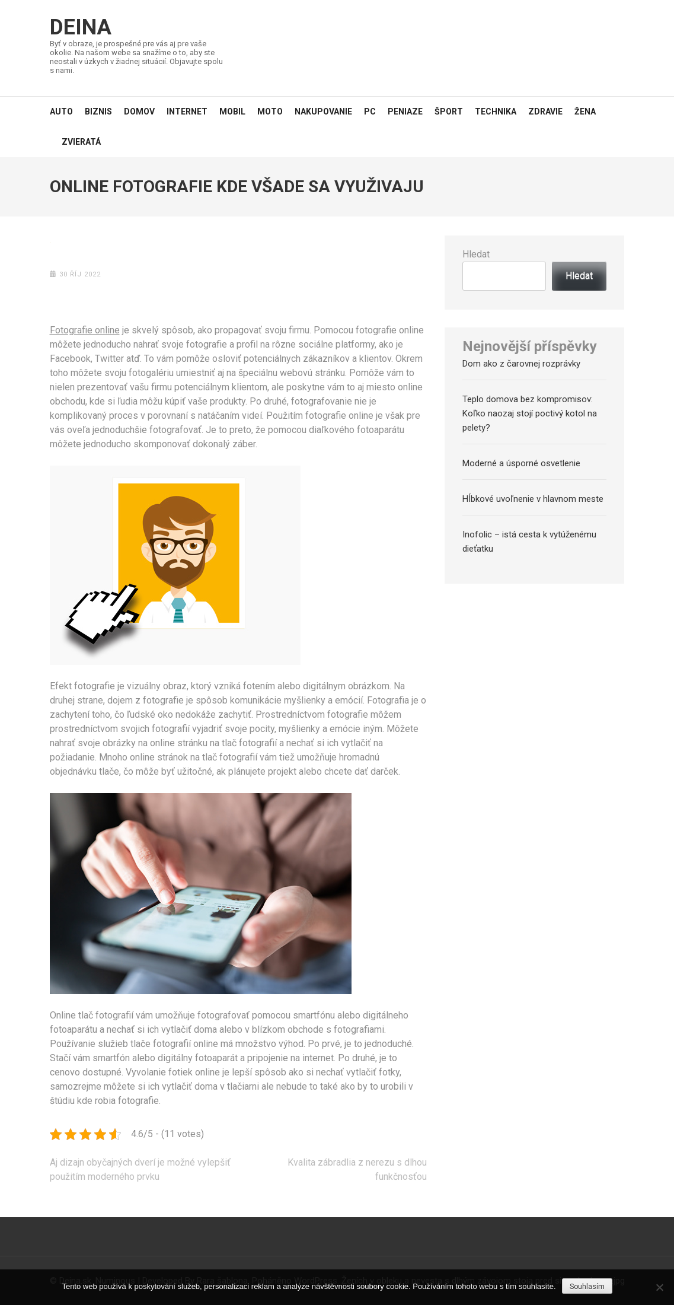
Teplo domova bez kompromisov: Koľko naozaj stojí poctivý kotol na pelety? (529, 413)
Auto (61, 111)
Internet (187, 111)
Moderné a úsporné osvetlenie (521, 463)
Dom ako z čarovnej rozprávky (521, 363)
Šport (449, 111)
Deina (80, 27)
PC (370, 111)
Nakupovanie (323, 111)
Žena (585, 111)
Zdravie (545, 111)
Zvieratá (81, 142)
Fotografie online (85, 330)
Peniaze (405, 111)
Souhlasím (587, 1286)
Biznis (98, 111)
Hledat (476, 254)
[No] (659, 1287)
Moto (270, 111)
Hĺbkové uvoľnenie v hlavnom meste (532, 499)
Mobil (232, 111)
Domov (139, 111)
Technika (495, 111)
